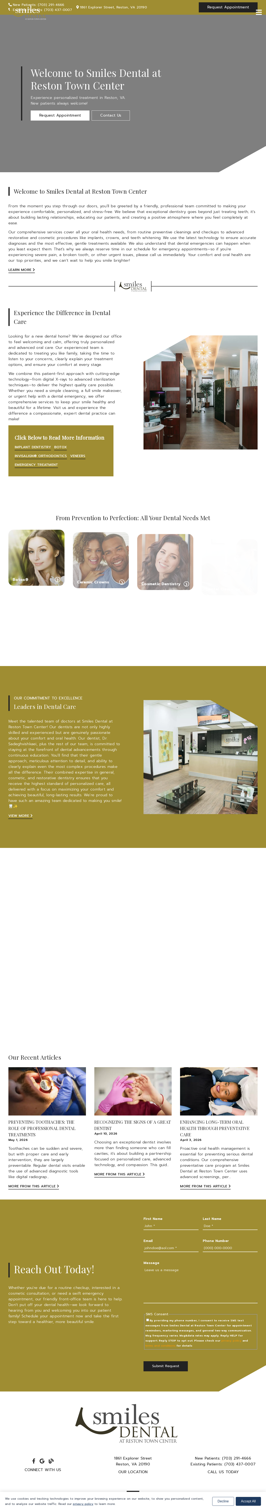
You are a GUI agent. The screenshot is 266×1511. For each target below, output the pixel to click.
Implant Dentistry (33, 447)
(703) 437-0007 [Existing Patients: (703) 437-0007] (223, 1464)
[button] (60, 115)
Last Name (212, 1218)
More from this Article (33, 1186)
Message (151, 1262)
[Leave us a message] (201, 1285)
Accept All (248, 1501)
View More (20, 815)
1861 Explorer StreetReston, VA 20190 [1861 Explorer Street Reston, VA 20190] (133, 1461)
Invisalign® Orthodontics (41, 456)
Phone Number (216, 1240)
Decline (223, 1501)
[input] (171, 1226)
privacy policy (231, 1341)
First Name (153, 1218)
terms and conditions (160, 1346)
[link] (27, 12)
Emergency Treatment (36, 464)
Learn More (21, 269)
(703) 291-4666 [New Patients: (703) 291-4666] (223, 1458)
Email (148, 1240)
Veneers (78, 456)
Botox (60, 447)
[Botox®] (36, 567)
